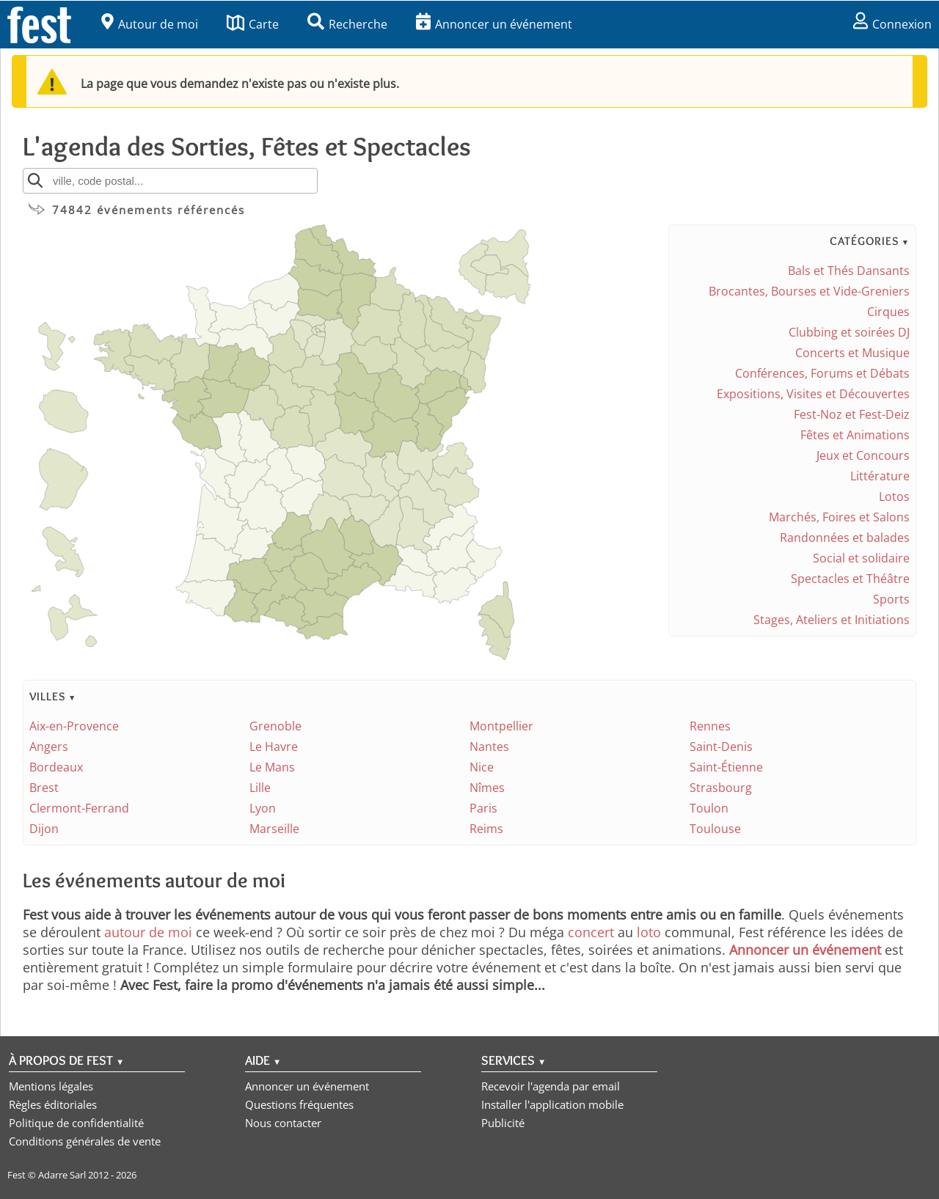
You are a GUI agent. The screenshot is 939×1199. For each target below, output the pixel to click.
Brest (44, 788)
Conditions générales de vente (85, 1141)
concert (591, 932)
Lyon (262, 808)
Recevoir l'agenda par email (550, 1086)
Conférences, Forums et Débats (822, 373)
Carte (253, 24)
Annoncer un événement (494, 24)
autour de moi (148, 932)
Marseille (274, 829)
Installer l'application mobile (552, 1104)
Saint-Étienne (726, 767)
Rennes (710, 726)
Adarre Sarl (62, 1174)
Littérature (880, 476)
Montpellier (501, 726)
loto (649, 932)
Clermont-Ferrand (79, 808)
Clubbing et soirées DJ (849, 332)
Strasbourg (721, 788)
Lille (260, 788)
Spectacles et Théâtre (850, 579)
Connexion (892, 24)
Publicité (503, 1122)
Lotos (894, 496)
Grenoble (275, 726)
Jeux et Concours (863, 455)
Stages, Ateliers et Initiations (831, 620)
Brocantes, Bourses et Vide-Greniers (809, 291)
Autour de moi (149, 24)
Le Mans (272, 767)
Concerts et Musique (852, 353)
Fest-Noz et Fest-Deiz (852, 414)
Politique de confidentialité (76, 1122)
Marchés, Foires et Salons (839, 517)
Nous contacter (283, 1122)
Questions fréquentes (299, 1104)
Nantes (489, 746)
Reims (486, 829)
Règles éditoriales (53, 1104)
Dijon (44, 829)
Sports (891, 599)
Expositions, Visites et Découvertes (813, 394)
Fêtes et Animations (855, 435)
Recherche (347, 24)
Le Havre (273, 746)
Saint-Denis (721, 746)
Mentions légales (51, 1086)
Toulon (709, 808)
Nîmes (487, 788)
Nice (482, 767)
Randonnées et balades (845, 537)
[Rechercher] (35, 180)
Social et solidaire (861, 558)
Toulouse (715, 829)
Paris (483, 808)
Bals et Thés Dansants (849, 271)
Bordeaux (56, 767)
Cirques (888, 312)
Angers (48, 746)
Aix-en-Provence (74, 726)
